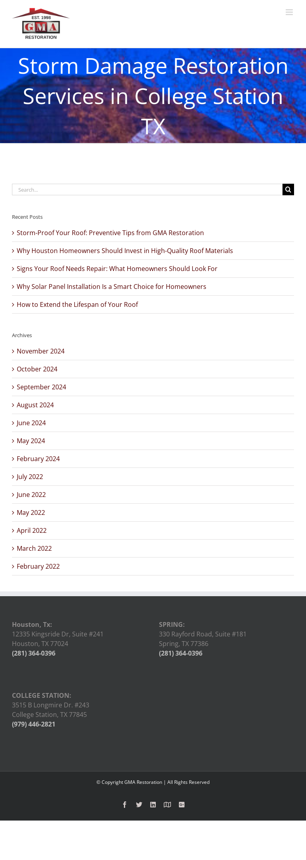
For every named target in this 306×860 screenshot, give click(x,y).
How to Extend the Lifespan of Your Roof (77, 304)
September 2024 (41, 387)
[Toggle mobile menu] (290, 12)
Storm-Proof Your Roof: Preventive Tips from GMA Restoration (110, 232)
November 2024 (41, 351)
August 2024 (35, 405)
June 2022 (31, 494)
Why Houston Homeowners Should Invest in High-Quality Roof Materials (125, 250)
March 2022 (34, 548)
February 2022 (38, 566)
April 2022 (32, 530)
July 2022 (30, 476)
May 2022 (31, 512)
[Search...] (147, 189)
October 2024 (37, 369)
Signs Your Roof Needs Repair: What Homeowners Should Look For (117, 268)
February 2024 (38, 458)
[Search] (288, 189)
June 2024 (31, 422)
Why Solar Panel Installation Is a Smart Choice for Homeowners (111, 286)
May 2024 (31, 440)
